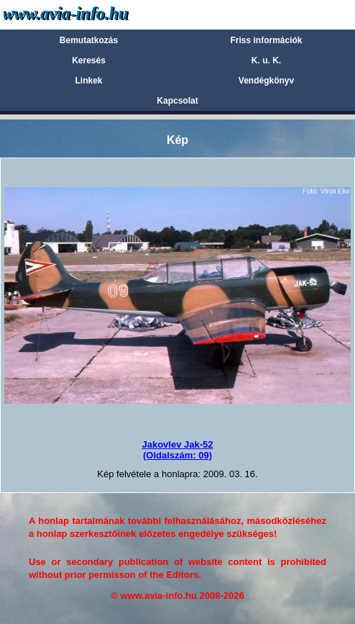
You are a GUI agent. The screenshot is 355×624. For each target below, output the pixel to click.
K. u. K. (266, 60)
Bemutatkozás (89, 40)
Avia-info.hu (91, 14)
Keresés (89, 60)
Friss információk (266, 40)
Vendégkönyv (266, 81)
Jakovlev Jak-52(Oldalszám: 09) (177, 449)
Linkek (88, 81)
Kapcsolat (177, 101)
